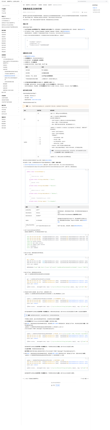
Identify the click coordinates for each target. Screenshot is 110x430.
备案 (94, 2)
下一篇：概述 (84, 387)
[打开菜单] (2, 2)
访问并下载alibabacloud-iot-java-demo (34, 169)
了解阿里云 (46, 2)
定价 (31, 2)
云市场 (34, 2)
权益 (27, 2)
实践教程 (40, 9)
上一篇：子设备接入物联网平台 (30, 387)
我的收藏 (85, 16)
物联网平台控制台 (31, 61)
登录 (106, 2)
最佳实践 (45, 9)
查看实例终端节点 (78, 232)
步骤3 (53, 331)
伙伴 (38, 2)
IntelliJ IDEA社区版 (36, 104)
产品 (18, 2)
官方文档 (4, 6)
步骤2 (28, 331)
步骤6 (57, 362)
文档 (91, 2)
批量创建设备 (67, 35)
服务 (42, 2)
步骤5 (57, 331)
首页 (24, 9)
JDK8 (31, 102)
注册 (101, 2)
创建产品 (83, 33)
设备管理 (50, 9)
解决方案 (23, 2)
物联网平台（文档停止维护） (13, 6)
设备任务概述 (48, 165)
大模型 (14, 2)
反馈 (57, 394)
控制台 (97, 2)
